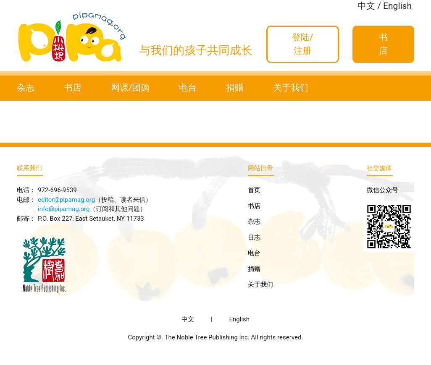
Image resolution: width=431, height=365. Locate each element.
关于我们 (290, 88)
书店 (72, 88)
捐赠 (235, 88)
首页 (254, 190)
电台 (188, 88)
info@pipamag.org (63, 209)
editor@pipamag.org (66, 199)
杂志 (25, 88)
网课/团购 (130, 88)
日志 (254, 237)
